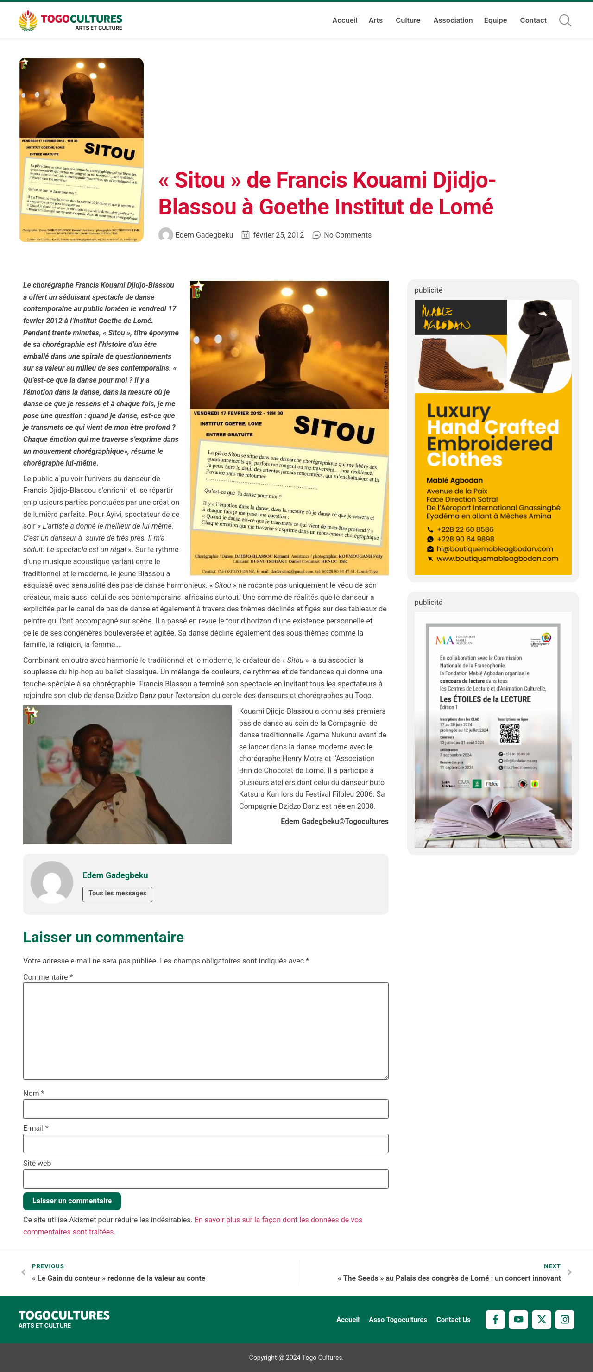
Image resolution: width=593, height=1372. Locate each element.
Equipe (496, 20)
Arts (377, 20)
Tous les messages (118, 893)
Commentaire (48, 977)
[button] (565, 20)
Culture (409, 20)
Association (453, 20)
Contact (533, 20)
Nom (33, 1093)
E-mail (36, 1128)
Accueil (345, 20)
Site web (37, 1163)
